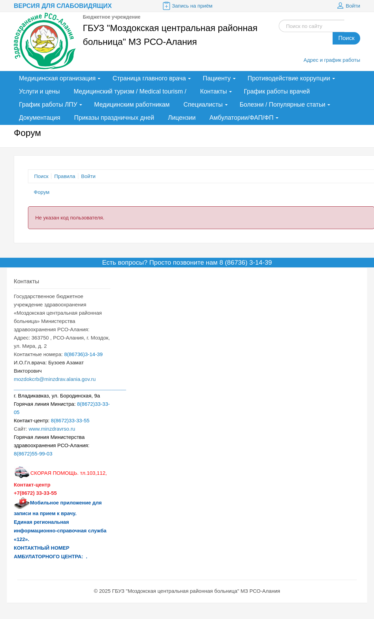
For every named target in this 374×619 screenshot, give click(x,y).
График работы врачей (277, 91)
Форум (42, 192)
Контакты (213, 91)
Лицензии (182, 117)
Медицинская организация (57, 78)
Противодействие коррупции (289, 78)
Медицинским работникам (132, 104)
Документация (39, 117)
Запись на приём (187, 6)
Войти (347, 6)
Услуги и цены (39, 91)
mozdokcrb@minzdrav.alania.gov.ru (55, 379)
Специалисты (203, 104)
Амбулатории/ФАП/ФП (241, 117)
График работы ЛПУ (48, 104)
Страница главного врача (149, 78)
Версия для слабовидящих (63, 5)
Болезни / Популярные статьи (283, 104)
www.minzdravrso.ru (52, 429)
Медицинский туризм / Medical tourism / (129, 91)
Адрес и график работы (332, 60)
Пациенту (217, 78)
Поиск (346, 38)
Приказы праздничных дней (114, 117)
